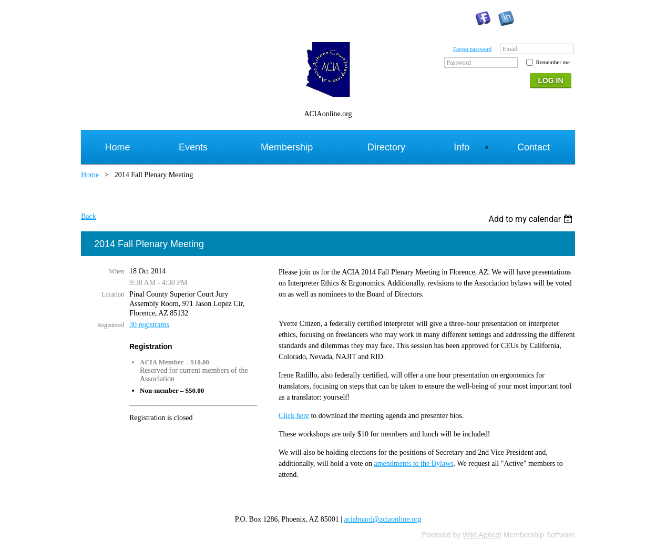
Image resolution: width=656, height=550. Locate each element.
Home (90, 175)
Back (88, 216)
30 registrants (149, 325)
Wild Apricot (482, 535)
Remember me (553, 62)
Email (510, 49)
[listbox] (531, 219)
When (116, 271)
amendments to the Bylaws (413, 463)
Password (459, 62)
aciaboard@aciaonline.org (383, 519)
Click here (294, 416)
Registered (110, 325)
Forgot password (472, 49)
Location (112, 294)
